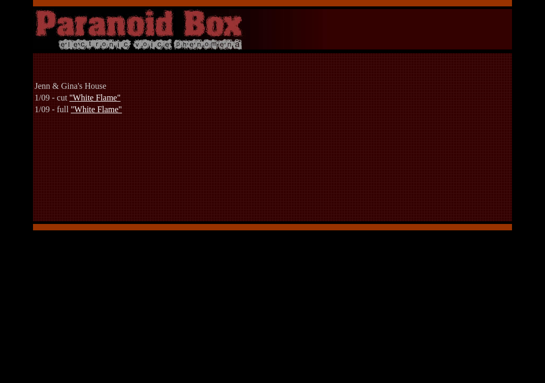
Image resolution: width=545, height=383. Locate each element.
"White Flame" (94, 97)
